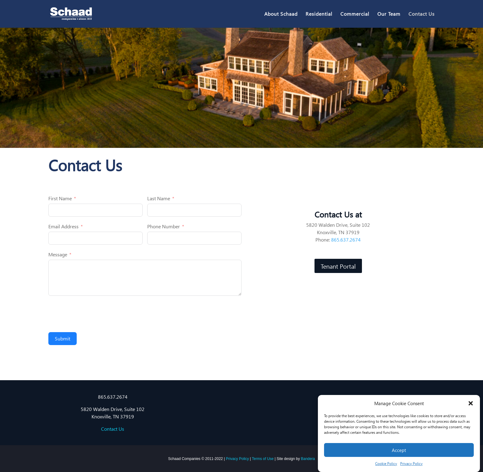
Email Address (63, 226)
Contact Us (421, 14)
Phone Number (163, 226)
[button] (471, 403)
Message (57, 254)
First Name (60, 198)
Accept (399, 450)
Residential (319, 14)
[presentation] (95, 314)
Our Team (388, 14)
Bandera (308, 459)
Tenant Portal (338, 266)
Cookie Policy (386, 463)
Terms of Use (263, 459)
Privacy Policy (411, 463)
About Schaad (281, 14)
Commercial (354, 14)
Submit (62, 338)
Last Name (158, 198)
